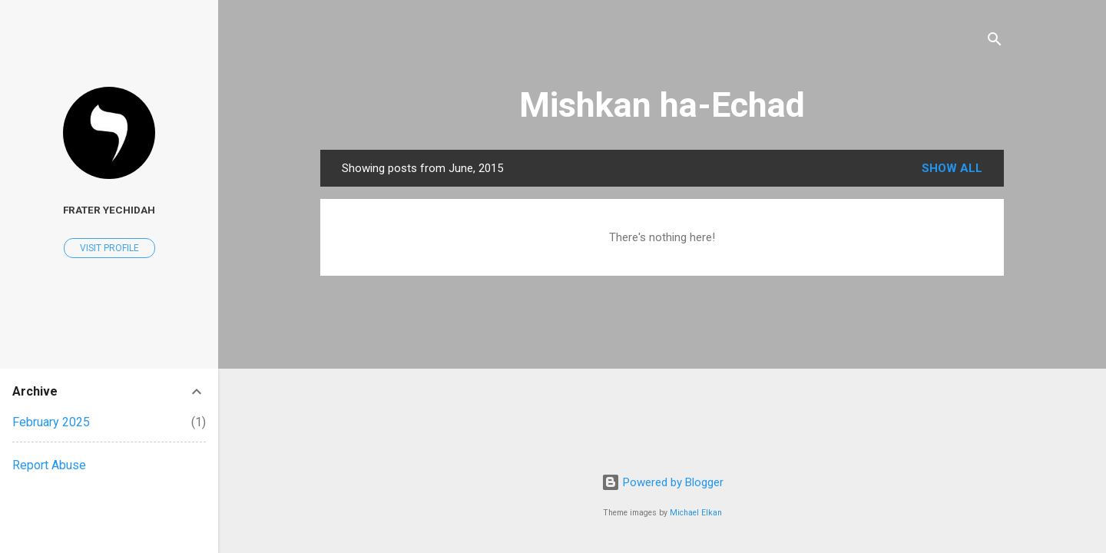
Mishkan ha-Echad (662, 104)
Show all (952, 168)
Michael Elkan (696, 513)
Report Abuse (49, 465)
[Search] (994, 41)
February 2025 (51, 422)
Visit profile (109, 248)
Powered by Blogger (662, 482)
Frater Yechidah (109, 210)
